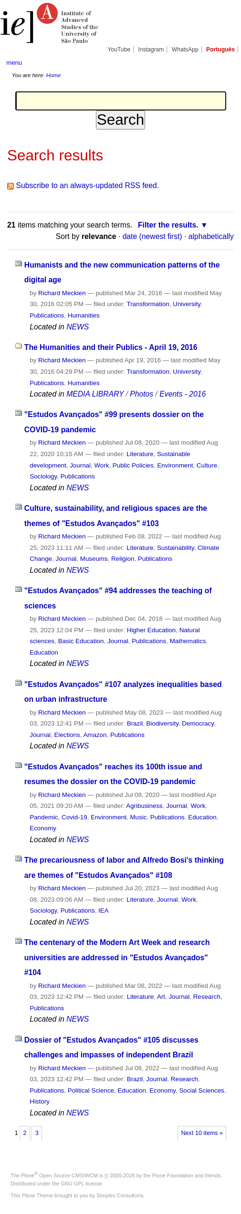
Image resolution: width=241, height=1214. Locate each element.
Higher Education (151, 630)
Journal (80, 465)
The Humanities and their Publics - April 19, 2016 (111, 347)
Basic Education (81, 641)
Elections (67, 734)
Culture (207, 465)
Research (206, 996)
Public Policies (133, 465)
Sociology (43, 476)
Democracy (198, 723)
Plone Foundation (172, 1175)
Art (161, 996)
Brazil (135, 723)
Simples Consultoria (119, 1195)
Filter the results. (168, 225)
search (224, 62)
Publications (47, 315)
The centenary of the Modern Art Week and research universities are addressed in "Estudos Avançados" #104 (117, 957)
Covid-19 (74, 817)
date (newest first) (152, 236)
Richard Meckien (62, 293)
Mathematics (188, 641)
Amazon (94, 734)
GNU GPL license (81, 1183)
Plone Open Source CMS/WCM (59, 1175)
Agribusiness (144, 805)
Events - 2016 (182, 394)
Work (101, 465)
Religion (122, 558)
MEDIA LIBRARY (95, 394)
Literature (139, 454)
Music (138, 817)
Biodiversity (162, 723)
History (40, 1101)
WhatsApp (185, 49)
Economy (43, 828)
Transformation (148, 304)
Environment (175, 465)
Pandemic (44, 817)
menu (14, 62)
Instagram (151, 49)
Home (53, 75)
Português (220, 49)
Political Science (91, 1090)
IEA (103, 910)
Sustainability (175, 547)
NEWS (77, 327)
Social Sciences (201, 1090)
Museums (94, 558)
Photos (141, 394)
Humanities (84, 315)
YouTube (119, 49)
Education (44, 652)
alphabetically (211, 236)
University (186, 304)
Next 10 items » (202, 1133)
